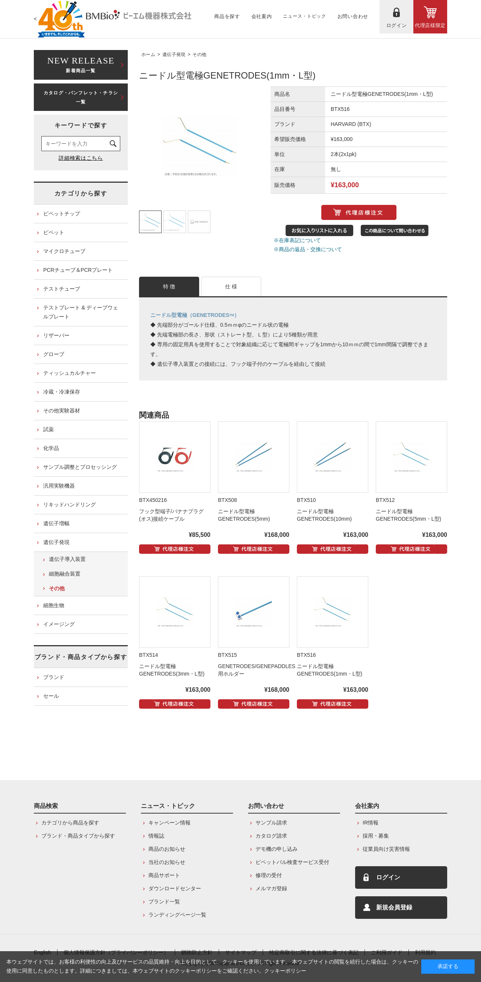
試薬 (48, 429)
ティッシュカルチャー (69, 373)
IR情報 (370, 823)
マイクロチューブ (64, 251)
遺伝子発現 (174, 54)
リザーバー (56, 335)
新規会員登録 (394, 907)
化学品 (51, 448)
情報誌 (156, 836)
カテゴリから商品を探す (70, 823)
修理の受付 (269, 875)
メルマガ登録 (271, 888)
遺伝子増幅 (56, 523)
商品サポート (164, 875)
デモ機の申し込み (277, 849)
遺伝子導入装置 (67, 559)
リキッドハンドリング (69, 505)
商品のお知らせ (166, 849)
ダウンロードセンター (174, 888)
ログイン (388, 877)
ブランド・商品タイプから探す (81, 657)
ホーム (148, 54)
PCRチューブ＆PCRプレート (78, 270)
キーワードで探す (80, 125)
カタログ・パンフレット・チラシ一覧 (81, 97)
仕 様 (231, 286)
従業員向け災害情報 (386, 849)
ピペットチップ (61, 214)
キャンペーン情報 (169, 823)
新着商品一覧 (80, 64)
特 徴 (169, 286)
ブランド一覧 (164, 902)
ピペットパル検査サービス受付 (292, 862)
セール (51, 696)
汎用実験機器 (59, 486)
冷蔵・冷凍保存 (61, 392)
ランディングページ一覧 (177, 915)
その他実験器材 (61, 411)
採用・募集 (376, 836)
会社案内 (367, 806)
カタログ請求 (271, 836)
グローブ (53, 354)
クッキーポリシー (285, 971)
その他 (199, 54)
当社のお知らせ (166, 862)
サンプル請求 (271, 823)
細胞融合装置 (64, 574)
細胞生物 (53, 605)
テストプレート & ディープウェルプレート (80, 312)
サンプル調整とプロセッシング (80, 467)
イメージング (59, 624)
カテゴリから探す (80, 193)
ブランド (53, 677)
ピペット (53, 232)
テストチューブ (61, 289)
